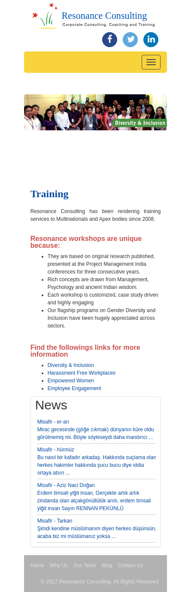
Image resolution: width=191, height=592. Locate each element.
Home (37, 565)
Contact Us (130, 565)
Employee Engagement (74, 388)
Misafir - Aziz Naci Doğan (66, 485)
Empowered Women (71, 381)
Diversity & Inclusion (71, 365)
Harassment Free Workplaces (82, 373)
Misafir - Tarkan (55, 521)
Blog (107, 565)
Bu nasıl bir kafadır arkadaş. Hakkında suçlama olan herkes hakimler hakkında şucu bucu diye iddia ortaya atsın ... (96, 465)
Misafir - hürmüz (55, 450)
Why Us (59, 565)
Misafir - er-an (53, 422)
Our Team (84, 565)
